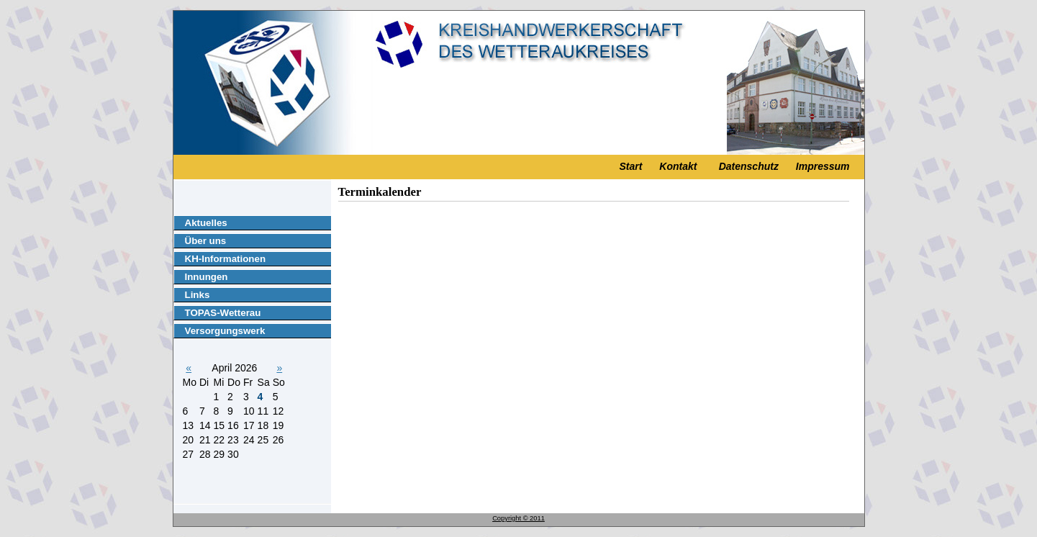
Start (631, 166)
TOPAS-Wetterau (223, 312)
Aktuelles (206, 222)
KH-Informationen (225, 258)
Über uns (206, 240)
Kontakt (678, 166)
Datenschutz (749, 166)
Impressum (823, 166)
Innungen (206, 276)
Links (197, 294)
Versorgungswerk (225, 330)
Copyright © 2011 (518, 518)
